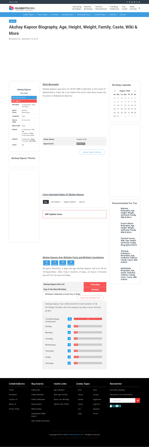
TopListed (124, 8)
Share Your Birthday (61, 399)
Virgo (23, 126)
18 (22, 105)
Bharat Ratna (36, 409)
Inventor (123, 14)
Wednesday (50, 345)
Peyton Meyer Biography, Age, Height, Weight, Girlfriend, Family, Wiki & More (128, 227)
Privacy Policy (14, 409)
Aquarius (96, 409)
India (23, 116)
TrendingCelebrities (114, 8)
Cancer (80, 404)
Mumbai (24, 110)
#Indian (12, 21)
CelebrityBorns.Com (76, 434)
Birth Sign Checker (61, 394)
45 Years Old (26, 120)
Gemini (80, 399)
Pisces (95, 413)
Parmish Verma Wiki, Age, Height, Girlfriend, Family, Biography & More (129, 241)
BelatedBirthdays (88, 8)
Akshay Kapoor (24, 89)
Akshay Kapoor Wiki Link (92, 152)
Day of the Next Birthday (55, 289)
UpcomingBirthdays (77, 8)
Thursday (25, 107)
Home (11, 390)
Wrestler (54, 14)
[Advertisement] (74, 60)
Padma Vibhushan (38, 399)
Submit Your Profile (61, 404)
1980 (33, 105)
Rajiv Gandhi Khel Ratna (40, 421)
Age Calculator (59, 390)
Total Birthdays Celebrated (52, 320)
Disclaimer (13, 394)
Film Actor (24, 93)
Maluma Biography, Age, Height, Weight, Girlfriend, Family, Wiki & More (128, 212)
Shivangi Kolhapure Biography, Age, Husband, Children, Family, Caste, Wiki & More (129, 256)
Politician (112, 14)
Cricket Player (28, 14)
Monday (48, 332)
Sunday (48, 326)
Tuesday (49, 338)
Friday (48, 357)
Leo (79, 409)
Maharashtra (26, 112)
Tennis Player (42, 14)
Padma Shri (35, 390)
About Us (12, 404)
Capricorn (96, 404)
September (27, 105)
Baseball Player (68, 14)
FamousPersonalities (101, 8)
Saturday (49, 363)
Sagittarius (97, 399)
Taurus (80, 394)
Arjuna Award (36, 404)
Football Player (100, 14)
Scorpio (96, 394)
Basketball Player (84, 14)
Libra (95, 390)
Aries (80, 390)
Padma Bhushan (37, 394)
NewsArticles (133, 8)
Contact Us (13, 399)
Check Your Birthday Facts (90, 298)
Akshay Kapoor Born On (54, 284)
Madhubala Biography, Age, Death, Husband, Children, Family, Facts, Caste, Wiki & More (129, 274)
